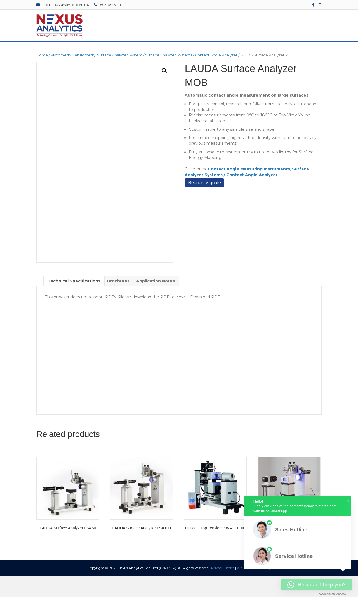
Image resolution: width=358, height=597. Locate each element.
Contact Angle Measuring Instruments (249, 189)
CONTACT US (307, 51)
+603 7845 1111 (107, 5)
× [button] (348, 500)
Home (42, 76)
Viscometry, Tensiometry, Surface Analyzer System (96, 76)
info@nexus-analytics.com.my (63, 5)
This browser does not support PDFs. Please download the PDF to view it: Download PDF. (133, 317)
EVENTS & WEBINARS (208, 51)
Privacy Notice (222, 589)
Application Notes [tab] (155, 301)
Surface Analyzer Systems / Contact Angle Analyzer (191, 76)
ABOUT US (65, 51)
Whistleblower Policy (254, 589)
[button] (164, 91)
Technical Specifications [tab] (74, 301)
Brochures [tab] (118, 301)
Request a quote (204, 203)
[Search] (325, 52)
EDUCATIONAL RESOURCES (261, 51)
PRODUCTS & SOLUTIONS (107, 51)
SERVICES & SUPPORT (160, 51)
